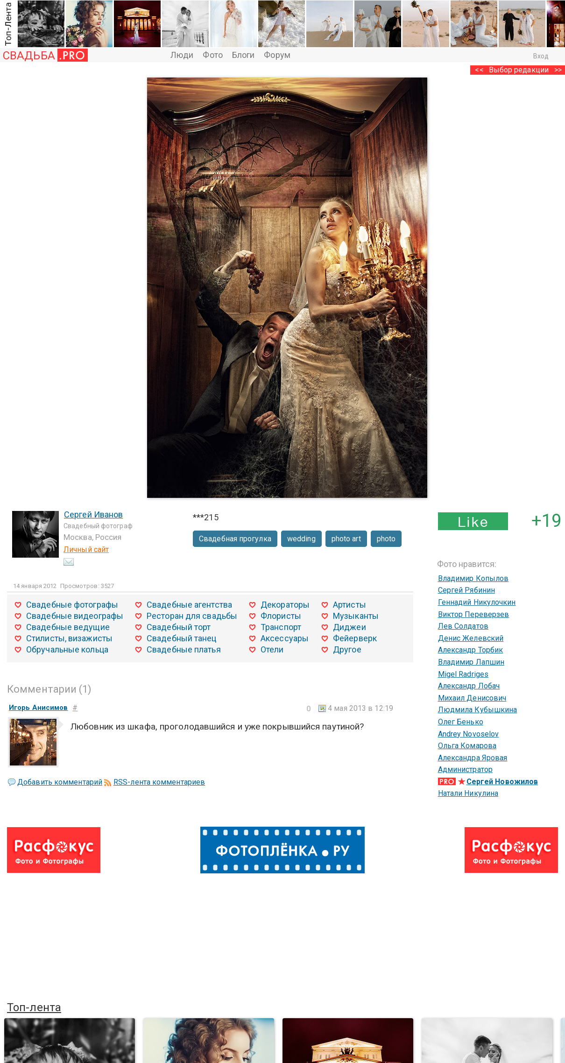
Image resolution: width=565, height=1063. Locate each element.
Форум (277, 55)
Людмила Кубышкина (477, 709)
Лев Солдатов (463, 626)
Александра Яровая (473, 757)
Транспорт (281, 627)
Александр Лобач (469, 685)
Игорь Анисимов (38, 707)
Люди (181, 55)
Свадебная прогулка (235, 538)
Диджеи (349, 627)
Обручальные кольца (67, 649)
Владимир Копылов (473, 578)
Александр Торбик (470, 649)
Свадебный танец (182, 638)
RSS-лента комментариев (159, 782)
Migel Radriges (463, 674)
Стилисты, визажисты (69, 638)
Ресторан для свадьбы (192, 616)
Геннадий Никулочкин (477, 602)
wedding (301, 538)
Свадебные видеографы (74, 616)
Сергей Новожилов (502, 781)
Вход (541, 56)
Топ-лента (34, 1007)
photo (386, 538)
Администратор (465, 769)
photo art (346, 538)
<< (479, 69)
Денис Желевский (471, 638)
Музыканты (356, 616)
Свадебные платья (184, 649)
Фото (212, 55)
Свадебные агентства (189, 604)
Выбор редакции (519, 69)
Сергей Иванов (93, 514)
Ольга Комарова (467, 745)
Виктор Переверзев (473, 614)
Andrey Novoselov (468, 734)
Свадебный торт (179, 627)
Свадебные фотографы (72, 604)
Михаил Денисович (472, 698)
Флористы (281, 616)
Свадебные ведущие (68, 627)
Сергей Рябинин (466, 590)
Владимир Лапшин (471, 662)
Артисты (349, 604)
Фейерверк (355, 638)
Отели (272, 649)
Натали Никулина (468, 793)
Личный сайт (86, 549)
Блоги (243, 55)
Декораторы (285, 604)
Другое (347, 649)
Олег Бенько (460, 721)
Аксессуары (285, 638)
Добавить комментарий (59, 782)
